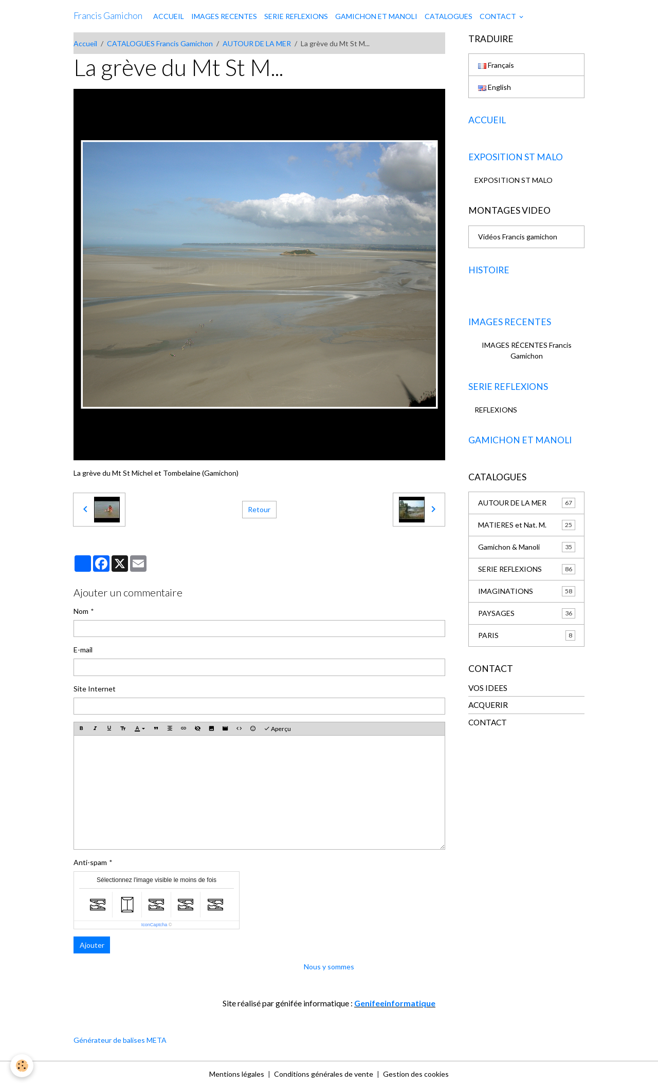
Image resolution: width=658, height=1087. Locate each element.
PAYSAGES (526, 613)
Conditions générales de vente (323, 1074)
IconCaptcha (154, 924)
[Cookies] (21, 1065)
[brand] (108, 16)
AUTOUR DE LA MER (257, 43)
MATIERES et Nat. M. (526, 525)
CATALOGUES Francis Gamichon (160, 43)
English (494, 87)
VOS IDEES (487, 687)
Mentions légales (236, 1074)
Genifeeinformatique (394, 1003)
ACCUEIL (168, 16)
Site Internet (95, 688)
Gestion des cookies (416, 1074)
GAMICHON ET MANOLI (376, 16)
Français (496, 65)
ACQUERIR (488, 704)
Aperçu (277, 729)
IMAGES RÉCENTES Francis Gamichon (527, 350)
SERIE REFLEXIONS (296, 16)
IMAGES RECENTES (224, 16)
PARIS (526, 635)
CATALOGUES (448, 16)
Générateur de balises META (120, 1040)
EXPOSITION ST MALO (513, 180)
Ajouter (92, 945)
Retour (259, 509)
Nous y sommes (329, 966)
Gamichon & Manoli (526, 547)
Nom (81, 611)
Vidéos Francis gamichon (517, 236)
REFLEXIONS (495, 409)
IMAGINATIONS (526, 591)
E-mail (83, 649)
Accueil (85, 43)
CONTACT (499, 16)
